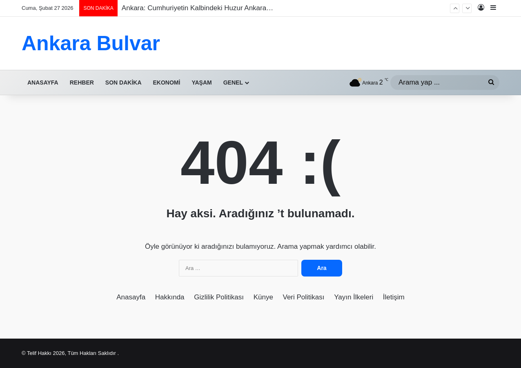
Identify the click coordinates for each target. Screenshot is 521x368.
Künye (263, 297)
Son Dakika (123, 82)
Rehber (82, 82)
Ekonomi (166, 82)
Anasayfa (42, 82)
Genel (233, 82)
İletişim (394, 297)
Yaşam (201, 82)
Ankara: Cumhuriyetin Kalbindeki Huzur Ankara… (197, 8)
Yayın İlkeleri (353, 297)
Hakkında (170, 297)
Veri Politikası (304, 297)
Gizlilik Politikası (219, 297)
